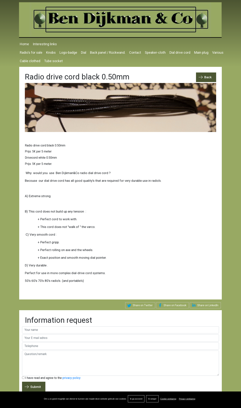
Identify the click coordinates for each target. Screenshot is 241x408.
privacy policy (72, 377)
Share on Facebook (171, 305)
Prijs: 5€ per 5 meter (38, 151)
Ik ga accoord (136, 399)
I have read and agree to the (51, 377)
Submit (35, 386)
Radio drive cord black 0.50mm (45, 145)
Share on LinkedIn (204, 305)
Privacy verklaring (187, 399)
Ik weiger (152, 399)
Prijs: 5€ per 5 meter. (38, 163)
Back (208, 77)
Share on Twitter (139, 305)
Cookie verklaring (168, 399)
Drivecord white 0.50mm (41, 157)
